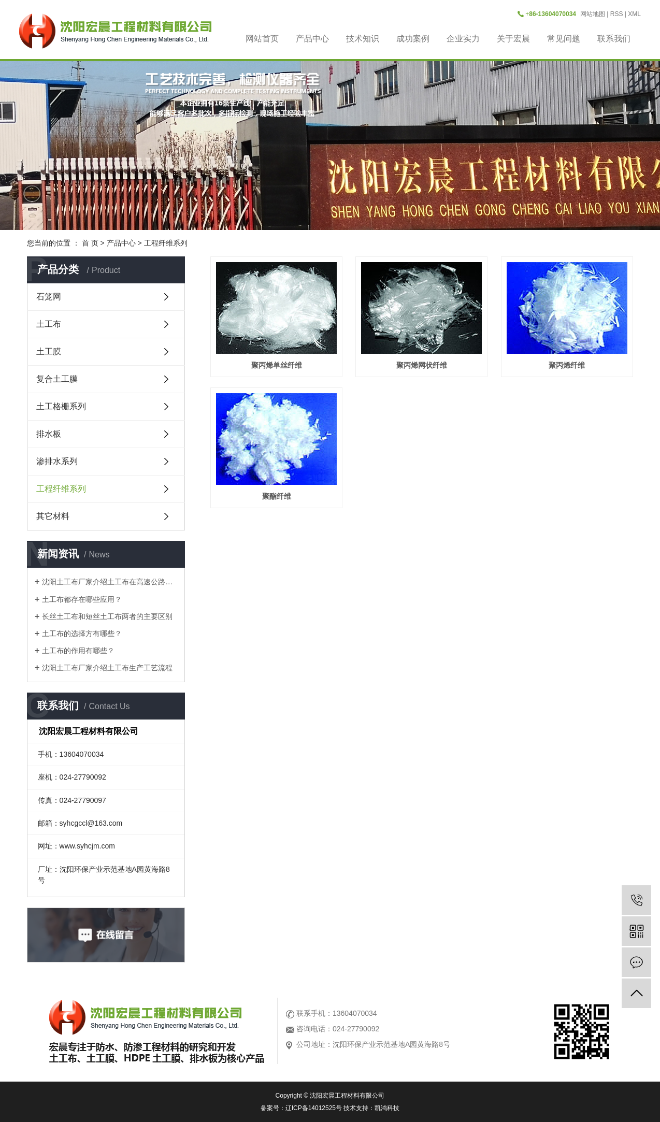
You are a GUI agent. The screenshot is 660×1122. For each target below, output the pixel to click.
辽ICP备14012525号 (313, 1108)
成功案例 (412, 38)
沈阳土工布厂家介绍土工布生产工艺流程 (107, 668)
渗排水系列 (57, 461)
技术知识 (362, 38)
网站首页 (262, 38)
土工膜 (48, 351)
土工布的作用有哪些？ (78, 650)
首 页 (90, 243)
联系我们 (613, 38)
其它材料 (52, 516)
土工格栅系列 (61, 406)
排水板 (48, 433)
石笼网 (48, 296)
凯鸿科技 (387, 1108)
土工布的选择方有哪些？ (82, 633)
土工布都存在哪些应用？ (82, 599)
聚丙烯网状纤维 (421, 365)
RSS (616, 14)
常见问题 (563, 38)
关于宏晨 (513, 38)
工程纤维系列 (166, 243)
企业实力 (463, 38)
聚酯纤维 (276, 496)
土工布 (48, 324)
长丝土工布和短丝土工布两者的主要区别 (107, 616)
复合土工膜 (57, 379)
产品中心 (312, 38)
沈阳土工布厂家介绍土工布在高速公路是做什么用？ (109, 582)
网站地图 (592, 14)
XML (634, 14)
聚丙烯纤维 (567, 365)
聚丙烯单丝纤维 (276, 365)
